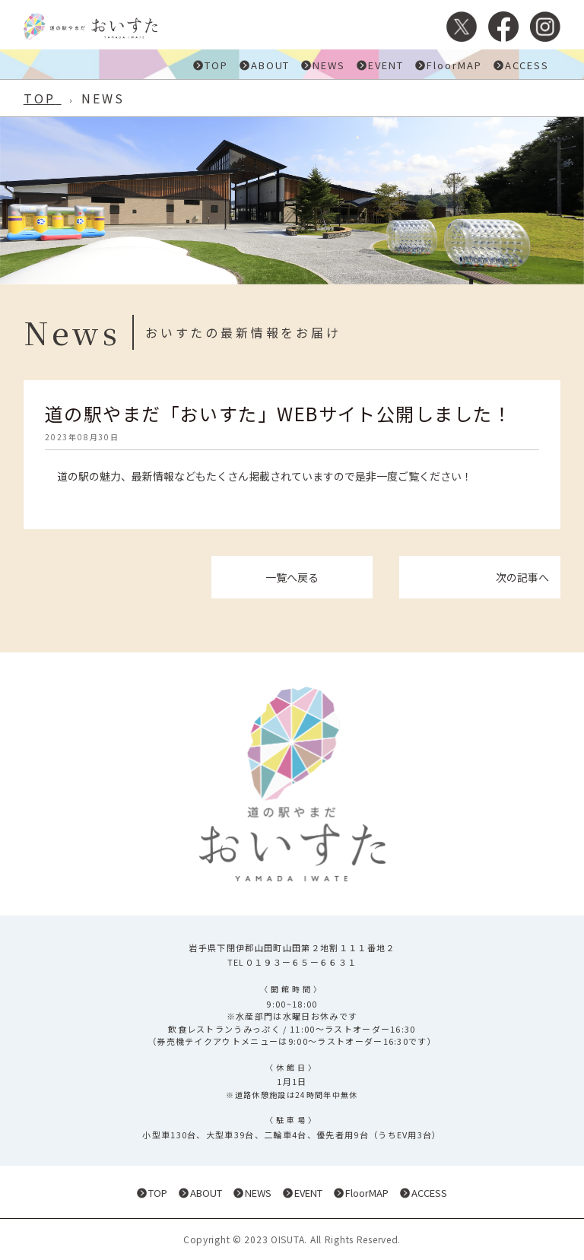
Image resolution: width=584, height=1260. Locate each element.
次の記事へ (522, 577)
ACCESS (527, 65)
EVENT (386, 65)
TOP (216, 65)
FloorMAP (454, 65)
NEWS (329, 65)
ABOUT (270, 65)
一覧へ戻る (292, 577)
